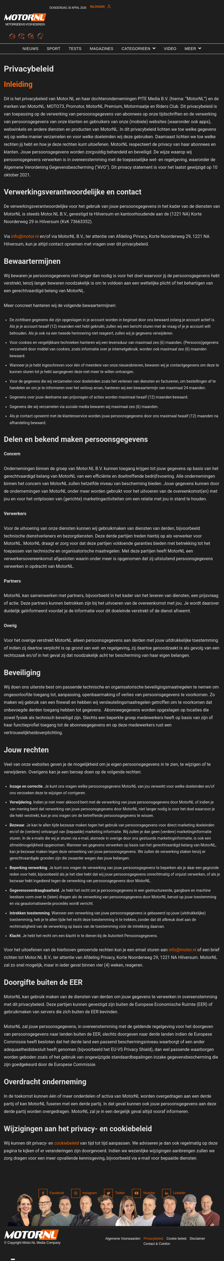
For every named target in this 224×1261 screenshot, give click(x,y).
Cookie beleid (176, 1239)
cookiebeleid (66, 1143)
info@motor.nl (25, 236)
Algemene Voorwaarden (122, 1239)
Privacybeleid (153, 1239)
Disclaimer (197, 1239)
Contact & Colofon (156, 1244)
